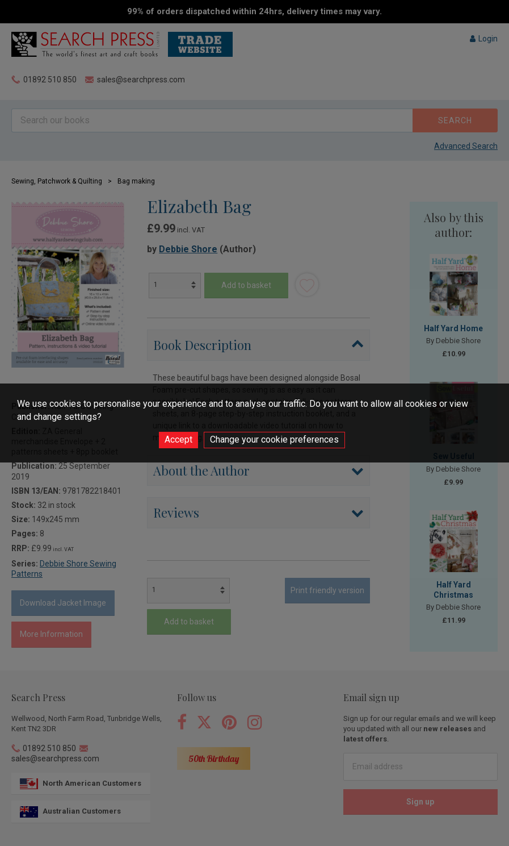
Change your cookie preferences (274, 439)
